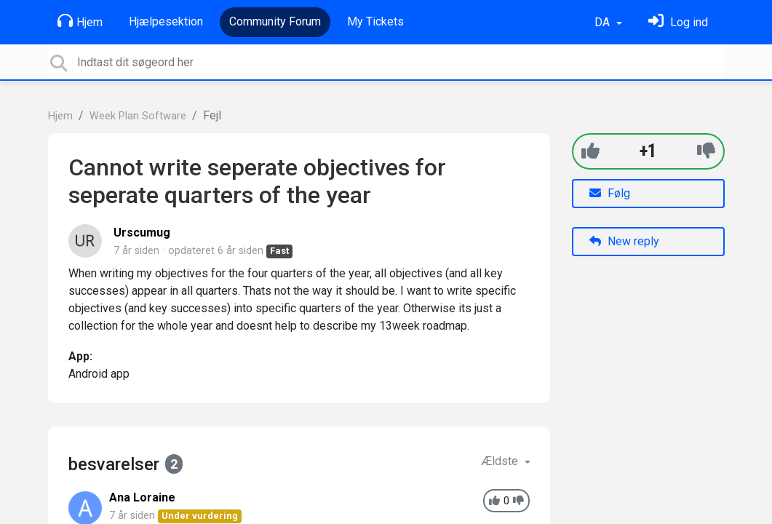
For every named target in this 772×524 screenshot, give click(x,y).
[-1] (706, 151)
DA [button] (603, 22)
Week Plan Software (137, 116)
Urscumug (142, 232)
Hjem (80, 21)
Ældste (501, 461)
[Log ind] (678, 22)
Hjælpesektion (166, 21)
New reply (624, 241)
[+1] (590, 151)
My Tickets (375, 21)
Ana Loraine (142, 497)
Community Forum (275, 21)
